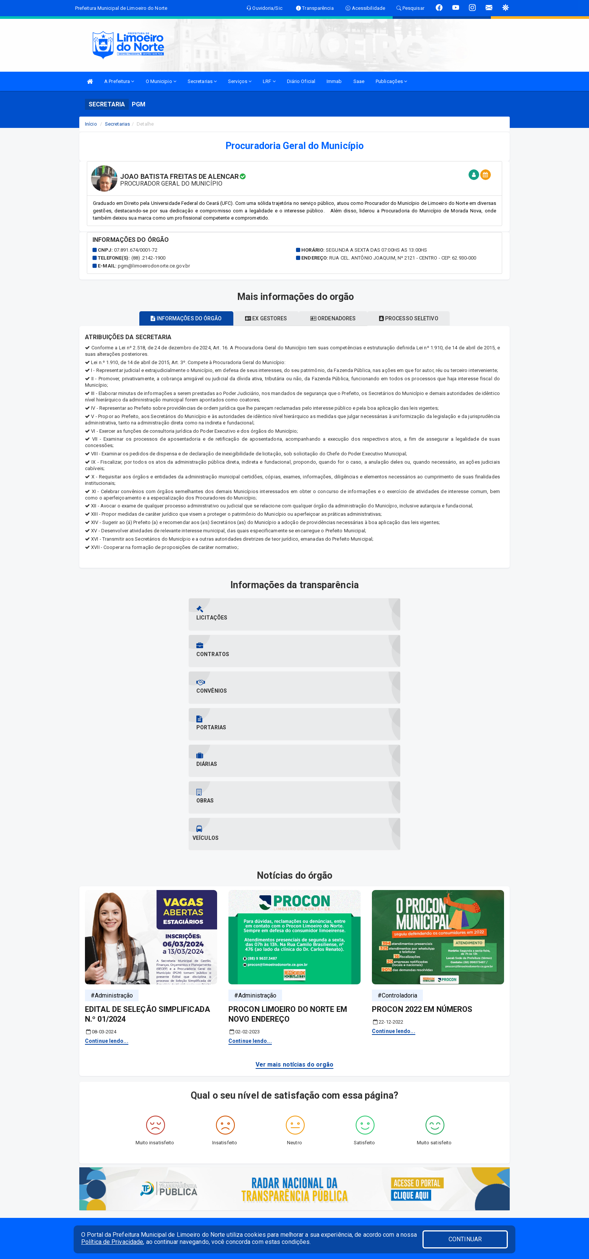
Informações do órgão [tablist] (173, 318)
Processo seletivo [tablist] (421, 318)
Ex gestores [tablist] (262, 318)
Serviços (239, 81)
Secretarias (202, 81)
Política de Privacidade (112, 1241)
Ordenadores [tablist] (337, 318)
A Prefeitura (119, 81)
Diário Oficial (301, 81)
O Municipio (161, 81)
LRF (269, 81)
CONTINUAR (465, 1239)
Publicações (391, 81)
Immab (334, 81)
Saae (358, 81)
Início (91, 124)
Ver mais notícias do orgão (295, 881)
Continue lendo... (106, 858)
